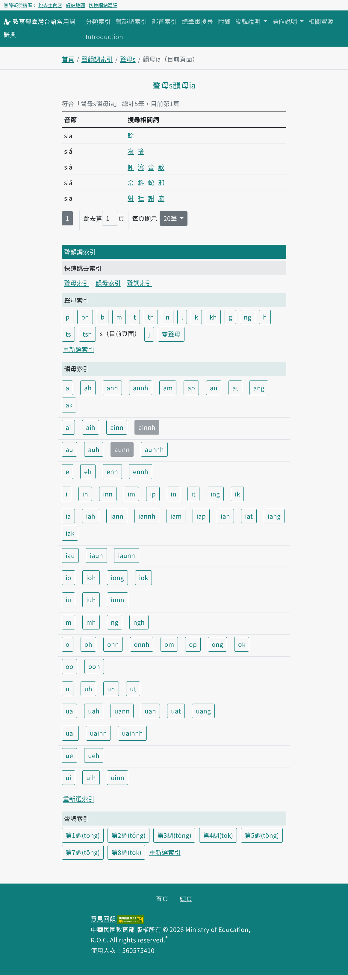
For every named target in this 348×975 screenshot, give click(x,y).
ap (191, 387)
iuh (91, 599)
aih (90, 427)
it (193, 493)
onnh (141, 644)
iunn (117, 599)
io (68, 577)
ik (237, 493)
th (151, 316)
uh (88, 688)
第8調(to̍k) (126, 852)
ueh (93, 755)
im (131, 493)
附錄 (224, 21)
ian (225, 515)
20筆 (171, 218)
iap (201, 515)
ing (215, 493)
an (213, 387)
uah (93, 710)
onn (113, 644)
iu (68, 599)
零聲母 (171, 333)
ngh (139, 622)
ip (153, 493)
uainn (98, 732)
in (173, 493)
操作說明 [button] (285, 21)
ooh (94, 666)
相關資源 (321, 21)
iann (116, 515)
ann (112, 387)
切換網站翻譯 (103, 5)
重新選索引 (78, 349)
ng (247, 316)
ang (258, 387)
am (168, 387)
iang (274, 515)
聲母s (128, 58)
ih (85, 493)
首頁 (68, 58)
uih (91, 777)
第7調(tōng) (83, 852)
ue (69, 755)
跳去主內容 (50, 5)
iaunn (126, 555)
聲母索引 (76, 282)
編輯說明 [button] (248, 21)
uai (70, 732)
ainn (116, 427)
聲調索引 (139, 282)
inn (108, 493)
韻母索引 (108, 282)
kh (213, 316)
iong (117, 577)
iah (90, 515)
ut (133, 688)
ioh (91, 577)
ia (68, 515)
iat (249, 515)
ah (88, 387)
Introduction (104, 36)
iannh (146, 515)
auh (93, 449)
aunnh (154, 449)
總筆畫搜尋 (197, 21)
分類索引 (98, 21)
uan (150, 710)
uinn (117, 777)
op (193, 644)
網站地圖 (75, 5)
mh (91, 622)
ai (68, 427)
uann (122, 710)
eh (88, 471)
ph (85, 316)
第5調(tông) (262, 835)
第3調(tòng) (174, 835)
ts (68, 333)
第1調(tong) (83, 835)
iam (175, 515)
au (69, 449)
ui (68, 777)
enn (112, 471)
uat (176, 710)
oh (88, 644)
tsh (87, 333)
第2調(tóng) (128, 835)
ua (69, 710)
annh (140, 387)
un (111, 688)
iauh (96, 555)
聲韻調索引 (131, 21)
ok (241, 644)
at (235, 387)
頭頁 (186, 898)
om (169, 644)
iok (143, 577)
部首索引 (164, 21)
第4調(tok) (218, 835)
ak (69, 404)
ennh (140, 471)
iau (70, 555)
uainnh (132, 732)
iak (70, 532)
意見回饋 (103, 918)
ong (217, 644)
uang (203, 710)
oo (69, 666)
